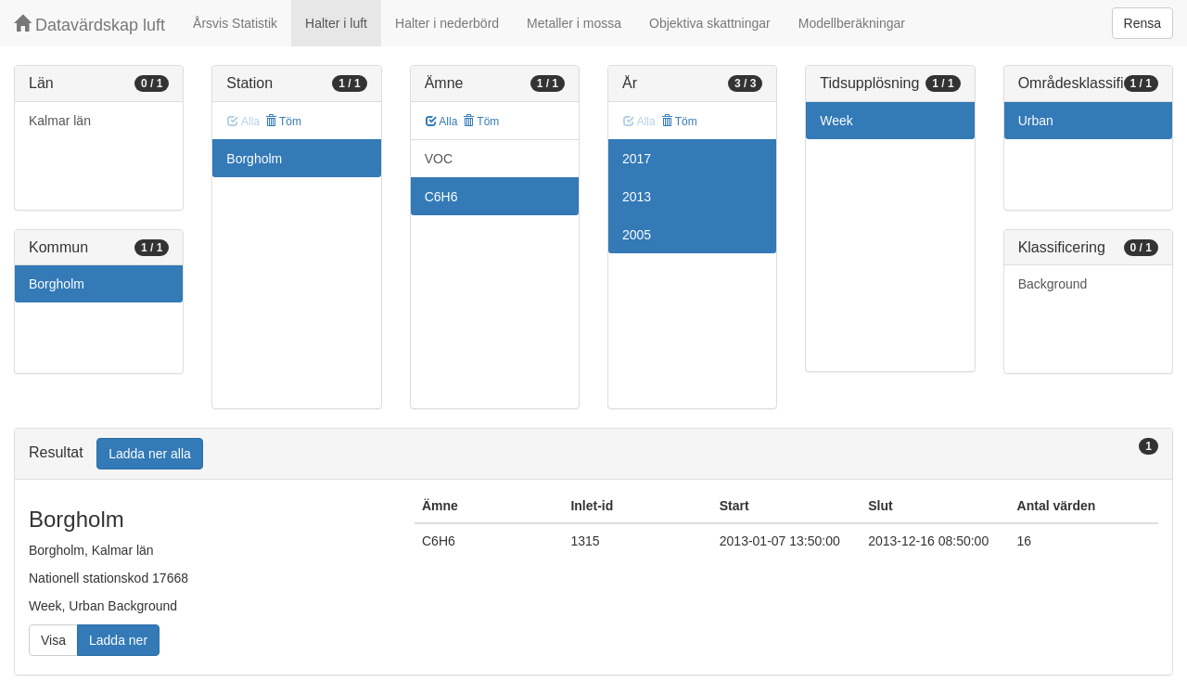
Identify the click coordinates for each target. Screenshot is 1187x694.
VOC (439, 158)
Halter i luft (336, 23)
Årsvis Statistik (235, 23)
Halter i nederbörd (447, 23)
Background (1053, 283)
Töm (283, 121)
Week (836, 120)
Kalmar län (60, 120)
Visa (53, 640)
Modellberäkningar (851, 23)
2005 (636, 234)
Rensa (1142, 23)
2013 (636, 196)
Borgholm (56, 283)
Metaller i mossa (574, 23)
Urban (1035, 120)
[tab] (593, 454)
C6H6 (441, 196)
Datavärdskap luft (89, 24)
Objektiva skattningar (710, 23)
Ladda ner (118, 640)
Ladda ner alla (149, 453)
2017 (636, 158)
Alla (442, 121)
